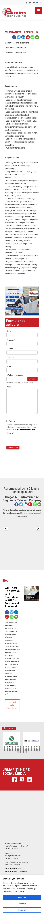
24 (28, 748)
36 (23, 749)
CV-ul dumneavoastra (15, 375)
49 (20, 750)
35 (20, 749)
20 (18, 748)
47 (15, 750)
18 (12, 748)
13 (37, 746)
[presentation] (24, 439)
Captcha (10, 433)
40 (34, 749)
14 (39, 746)
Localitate (10, 349)
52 (28, 750)
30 (7, 749)
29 (4, 749)
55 (37, 750)
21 (20, 748)
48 (18, 750)
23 (26, 748)
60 (26, 752)
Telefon (10, 357)
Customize (22, 904)
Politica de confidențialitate (13, 868)
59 (23, 752)
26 (34, 748)
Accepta (10, 421)
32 (12, 749)
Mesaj (8, 387)
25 (31, 748)
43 (4, 750)
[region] (22, 895)
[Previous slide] (6, 528)
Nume (9, 331)
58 (20, 752)
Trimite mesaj (13, 448)
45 (10, 750)
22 (23, 748)
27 (37, 748)
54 (34, 750)
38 (28, 749)
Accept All (22, 897)
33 (15, 749)
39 (31, 749)
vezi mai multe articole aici (12, 705)
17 (10, 748)
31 (10, 749)
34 (18, 749)
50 (23, 750)
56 (39, 750)
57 (18, 752)
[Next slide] (38, 528)
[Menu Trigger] (38, 10)
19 (15, 748)
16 (7, 748)
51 (26, 750)
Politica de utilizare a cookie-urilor (16, 872)
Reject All (22, 910)
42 (39, 749)
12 (34, 746)
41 (37, 749)
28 (39, 748)
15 (4, 748)
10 (28, 746)
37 (26, 749)
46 (12, 750)
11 (31, 746)
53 (31, 750)
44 (7, 750)
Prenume (10, 340)
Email (9, 366)
